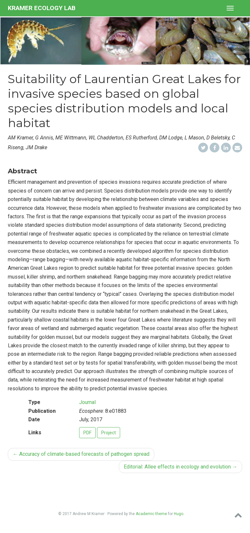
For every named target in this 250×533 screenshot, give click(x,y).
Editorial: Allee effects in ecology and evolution (180, 467)
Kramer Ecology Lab (42, 8)
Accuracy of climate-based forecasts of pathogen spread (81, 454)
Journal (87, 402)
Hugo (178, 513)
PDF (87, 432)
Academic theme (151, 513)
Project (108, 432)
